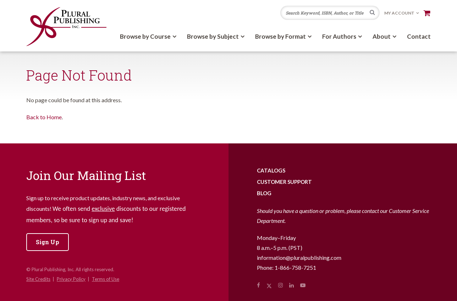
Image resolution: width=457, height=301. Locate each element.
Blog (264, 193)
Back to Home (44, 117)
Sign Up (47, 242)
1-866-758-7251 (295, 267)
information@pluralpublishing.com (299, 257)
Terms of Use (105, 279)
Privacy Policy (71, 279)
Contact (419, 36)
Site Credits (38, 279)
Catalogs (271, 170)
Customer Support (284, 182)
